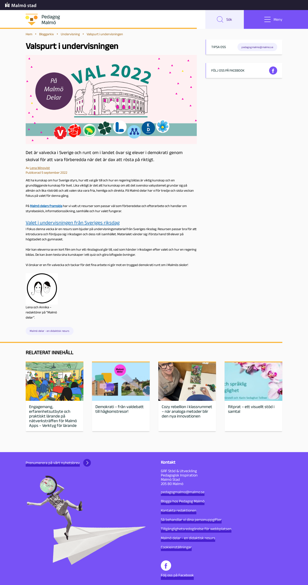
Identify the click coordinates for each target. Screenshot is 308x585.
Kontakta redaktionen (178, 510)
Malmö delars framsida (46, 206)
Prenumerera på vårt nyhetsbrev (58, 463)
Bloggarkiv (46, 34)
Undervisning (70, 34)
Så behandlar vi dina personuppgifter (191, 519)
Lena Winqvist (40, 168)
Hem (29, 34)
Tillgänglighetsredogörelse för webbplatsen (196, 529)
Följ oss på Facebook (177, 568)
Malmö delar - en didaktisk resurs (49, 331)
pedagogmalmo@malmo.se (182, 492)
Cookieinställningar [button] (176, 547)
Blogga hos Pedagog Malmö (182, 501)
